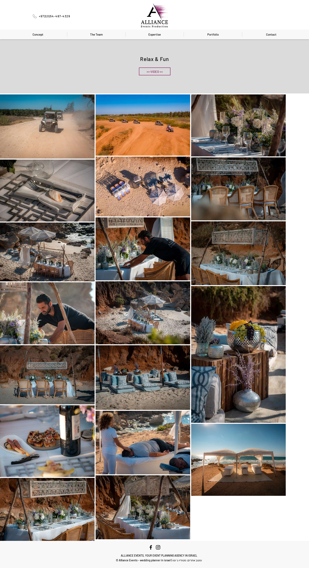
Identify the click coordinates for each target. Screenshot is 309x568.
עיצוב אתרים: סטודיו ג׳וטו (187, 560)
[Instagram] (158, 547)
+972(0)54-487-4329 (54, 16)
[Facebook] (151, 547)
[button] (154, 71)
